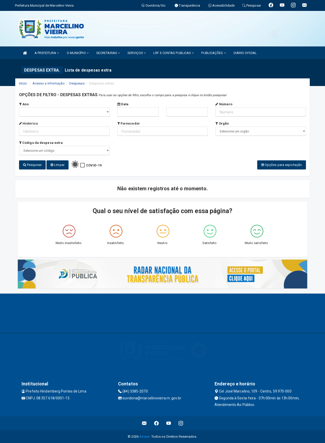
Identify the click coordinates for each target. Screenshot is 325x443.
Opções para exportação (281, 165)
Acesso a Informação (48, 83)
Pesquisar (32, 165)
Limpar (57, 165)
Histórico (28, 123)
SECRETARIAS (108, 53)
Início (23, 83)
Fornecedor (128, 123)
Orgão (222, 123)
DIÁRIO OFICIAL (245, 53)
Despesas (77, 83)
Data (123, 104)
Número (223, 104)
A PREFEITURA (47, 53)
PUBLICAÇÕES (213, 53)
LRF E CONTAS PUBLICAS (173, 53)
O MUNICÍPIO (78, 53)
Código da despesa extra (41, 143)
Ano (24, 104)
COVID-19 (94, 165)
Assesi (144, 436)
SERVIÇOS (136, 53)
